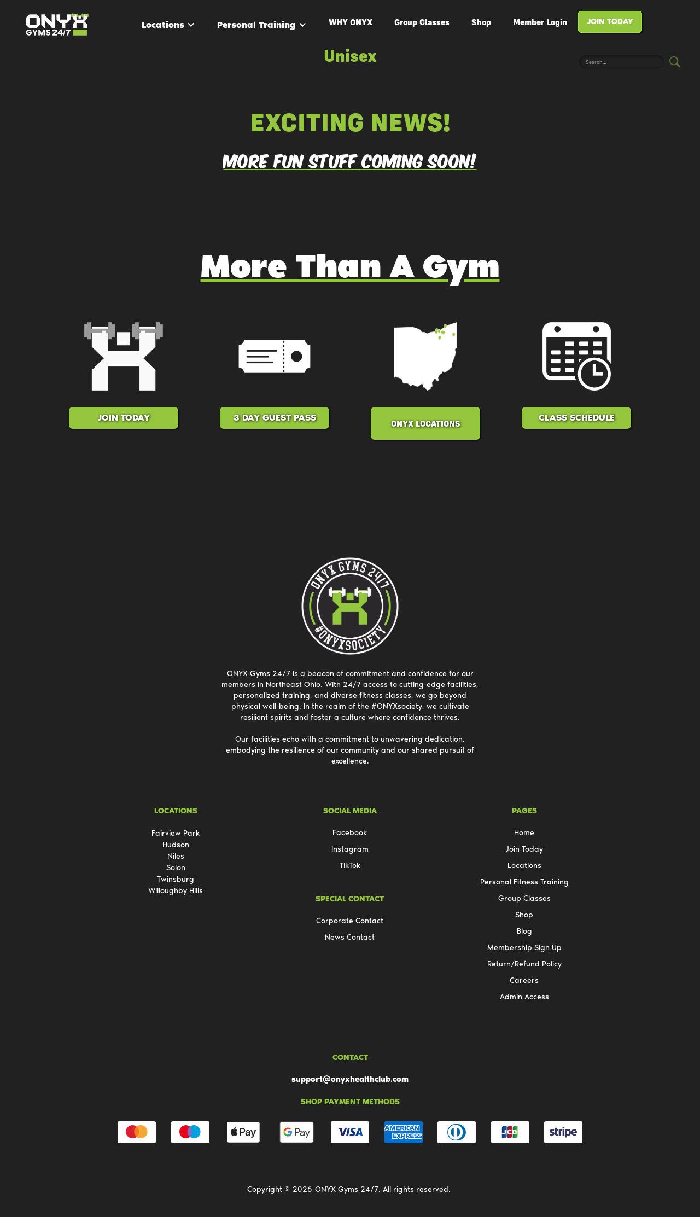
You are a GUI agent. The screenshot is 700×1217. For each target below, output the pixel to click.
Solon (175, 867)
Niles (175, 856)
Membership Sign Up (524, 947)
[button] (168, 25)
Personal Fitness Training (524, 882)
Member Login (540, 21)
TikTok (350, 865)
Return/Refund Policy (524, 964)
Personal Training (256, 25)
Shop (481, 21)
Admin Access (524, 996)
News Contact (350, 937)
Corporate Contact (349, 920)
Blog (524, 931)
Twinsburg (175, 879)
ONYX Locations (425, 423)
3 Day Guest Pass (275, 417)
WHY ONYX (350, 21)
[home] (57, 24)
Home (524, 832)
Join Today (610, 21)
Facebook (349, 832)
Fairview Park (175, 833)
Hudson (175, 844)
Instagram (350, 849)
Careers (524, 980)
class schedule (577, 417)
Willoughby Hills (175, 890)
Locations (163, 25)
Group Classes (422, 21)
